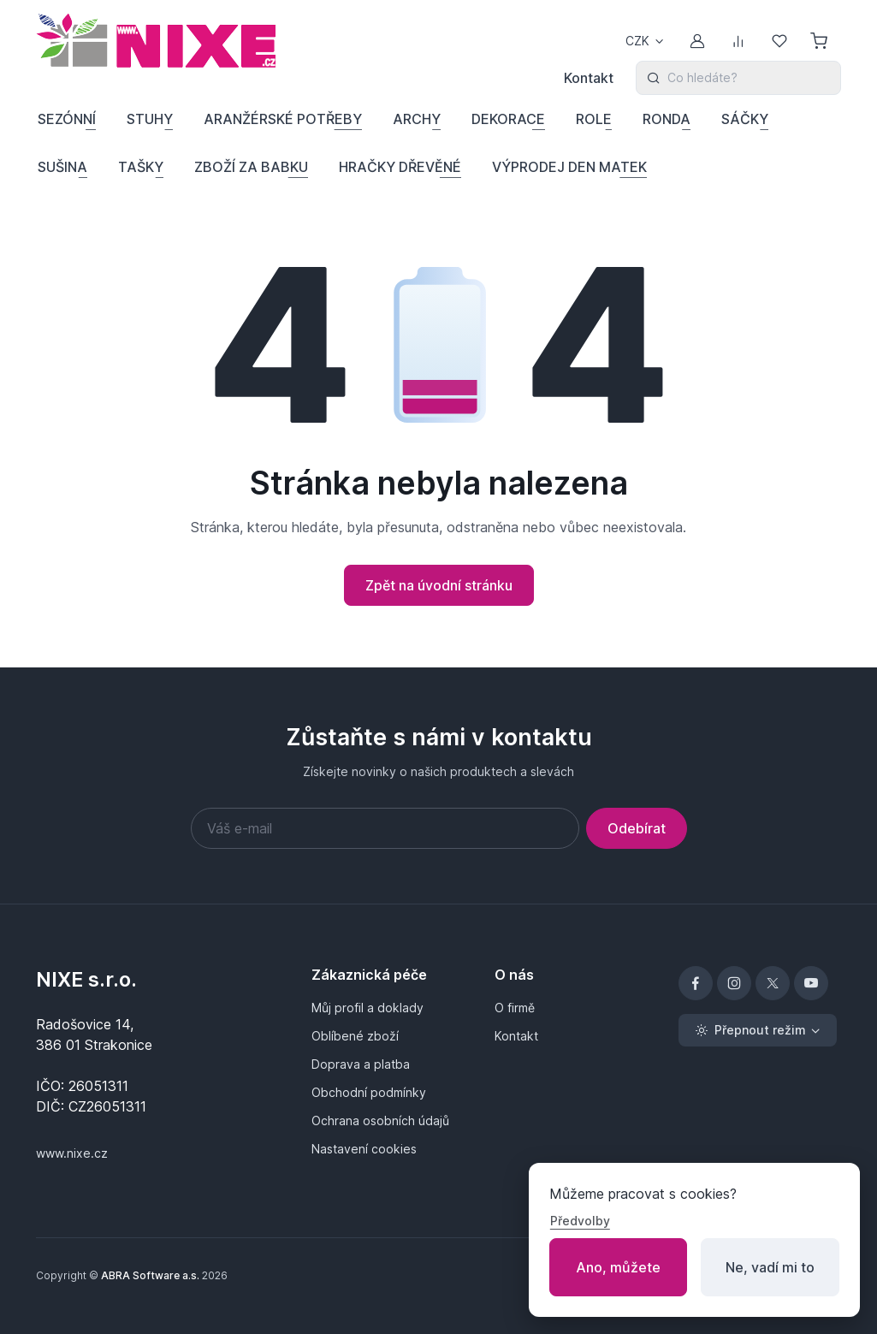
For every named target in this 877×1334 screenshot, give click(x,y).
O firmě (515, 1007)
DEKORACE (508, 118)
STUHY (150, 118)
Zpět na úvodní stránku (439, 585)
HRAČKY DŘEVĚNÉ (400, 166)
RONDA (666, 118)
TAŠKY (140, 166)
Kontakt (588, 77)
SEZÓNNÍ (67, 118)
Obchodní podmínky (368, 1092)
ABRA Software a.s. (150, 1275)
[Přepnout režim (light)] (757, 1030)
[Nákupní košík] (820, 41)
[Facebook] (695, 983)
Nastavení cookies (364, 1148)
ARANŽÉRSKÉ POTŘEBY (283, 118)
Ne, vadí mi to (770, 1267)
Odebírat (636, 828)
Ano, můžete (618, 1267)
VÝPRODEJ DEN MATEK (569, 166)
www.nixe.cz (72, 1153)
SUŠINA (62, 166)
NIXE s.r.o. (86, 979)
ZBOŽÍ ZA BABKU (251, 166)
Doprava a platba (360, 1064)
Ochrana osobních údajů (380, 1120)
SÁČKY (744, 118)
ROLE (594, 118)
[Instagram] (734, 983)
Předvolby (580, 1220)
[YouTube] (811, 983)
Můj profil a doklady (367, 1007)
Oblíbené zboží (355, 1036)
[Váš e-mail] (385, 828)
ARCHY (417, 118)
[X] (773, 983)
